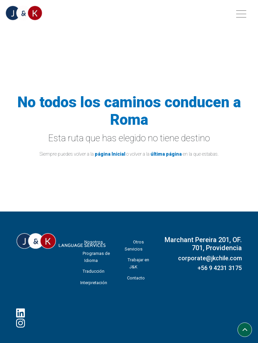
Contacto (136, 277)
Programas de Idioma (96, 257)
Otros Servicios (134, 245)
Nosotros (93, 241)
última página (166, 154)
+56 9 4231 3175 (220, 267)
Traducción (93, 271)
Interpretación (93, 282)
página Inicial (110, 154)
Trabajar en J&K (138, 263)
